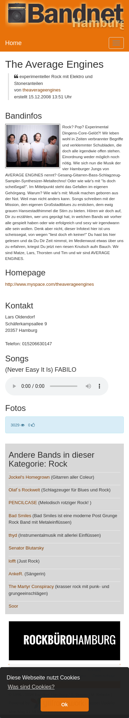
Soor (13, 606)
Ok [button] (64, 704)
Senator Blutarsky (26, 548)
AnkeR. (16, 573)
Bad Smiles (20, 515)
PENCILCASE (23, 502)
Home (13, 43)
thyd (13, 535)
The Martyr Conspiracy (31, 586)
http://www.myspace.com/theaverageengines (49, 284)
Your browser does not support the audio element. (56, 386)
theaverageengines (42, 90)
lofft (12, 561)
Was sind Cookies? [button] (31, 687)
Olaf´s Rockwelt (24, 489)
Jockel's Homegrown (29, 477)
